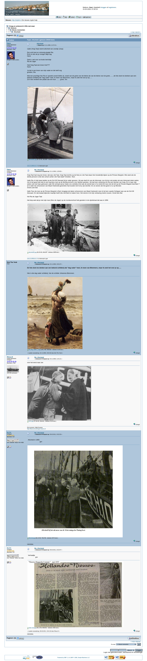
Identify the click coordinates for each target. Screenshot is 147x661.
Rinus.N (10, 357)
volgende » (138, 32)
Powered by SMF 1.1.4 (63, 657)
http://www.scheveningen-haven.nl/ (36, 429)
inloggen (103, 7)
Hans (9, 43)
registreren (112, 7)
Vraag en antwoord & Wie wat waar (22, 26)
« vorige (132, 32)
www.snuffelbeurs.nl (32, 166)
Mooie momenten (18, 30)
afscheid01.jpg (31, 159)
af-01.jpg (30, 421)
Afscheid (17, 32)
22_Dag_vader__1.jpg (33, 349)
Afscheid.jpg (31, 538)
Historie (13, 28)
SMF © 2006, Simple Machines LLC (80, 657)
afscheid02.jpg (31, 252)
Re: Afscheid (39, 170)
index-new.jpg (31, 627)
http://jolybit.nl (17, 20)
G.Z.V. (9, 432)
